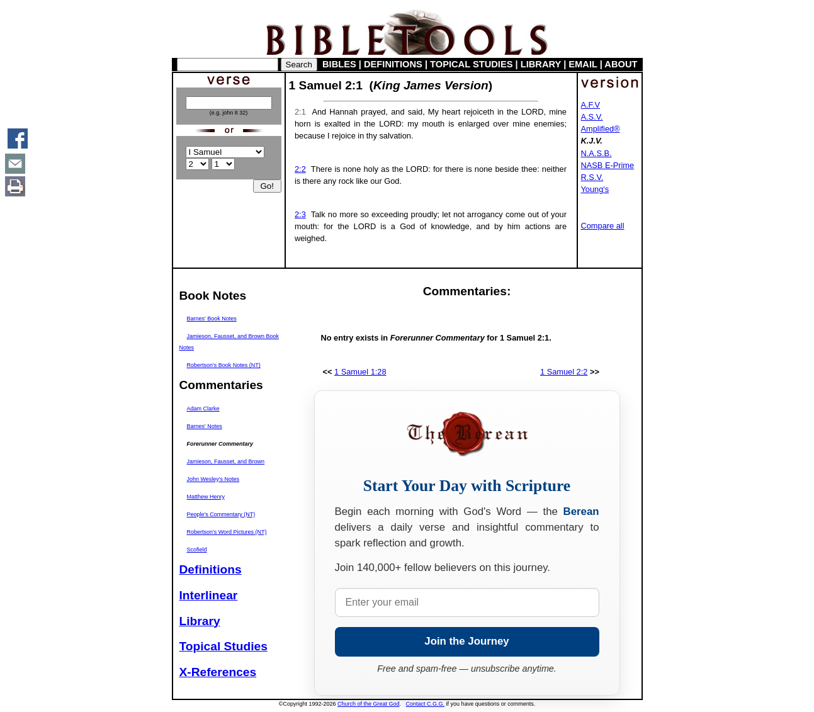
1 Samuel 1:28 (360, 371)
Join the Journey (466, 641)
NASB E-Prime (608, 165)
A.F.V (591, 105)
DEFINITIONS (393, 64)
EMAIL (582, 64)
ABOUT (620, 64)
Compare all (603, 225)
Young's (595, 189)
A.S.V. (592, 116)
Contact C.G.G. (425, 704)
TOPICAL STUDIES (471, 64)
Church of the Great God (368, 704)
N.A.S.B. (596, 153)
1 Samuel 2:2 (563, 371)
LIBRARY (541, 64)
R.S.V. (592, 177)
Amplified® (600, 128)
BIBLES (339, 64)
